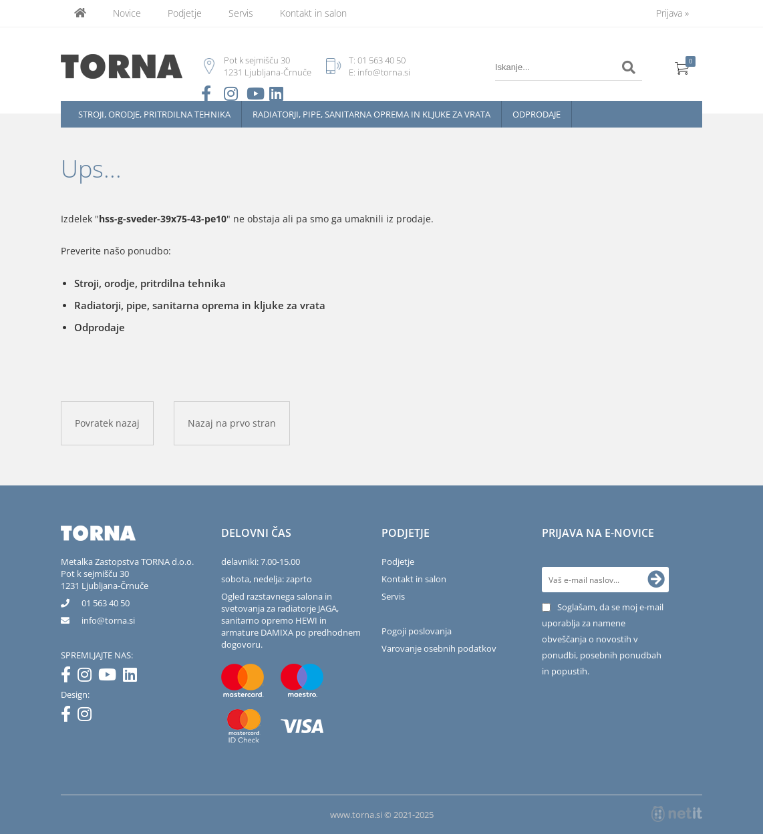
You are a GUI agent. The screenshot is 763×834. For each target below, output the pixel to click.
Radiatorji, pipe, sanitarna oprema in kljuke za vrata (371, 114)
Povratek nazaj (107, 423)
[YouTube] (110, 677)
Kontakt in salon (313, 13)
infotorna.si (108, 620)
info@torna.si (383, 72)
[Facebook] (69, 677)
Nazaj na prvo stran (232, 423)
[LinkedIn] (133, 677)
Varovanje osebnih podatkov (439, 648)
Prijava (672, 13)
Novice (127, 13)
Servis (240, 13)
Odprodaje (536, 114)
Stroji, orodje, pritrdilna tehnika (154, 114)
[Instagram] (88, 677)
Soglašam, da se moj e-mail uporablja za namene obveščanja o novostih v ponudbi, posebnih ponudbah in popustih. (602, 639)
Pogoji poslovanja (417, 631)
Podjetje (185, 13)
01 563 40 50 (381, 60)
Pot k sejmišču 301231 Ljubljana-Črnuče (104, 580)
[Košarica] (682, 67)
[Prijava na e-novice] (656, 579)
